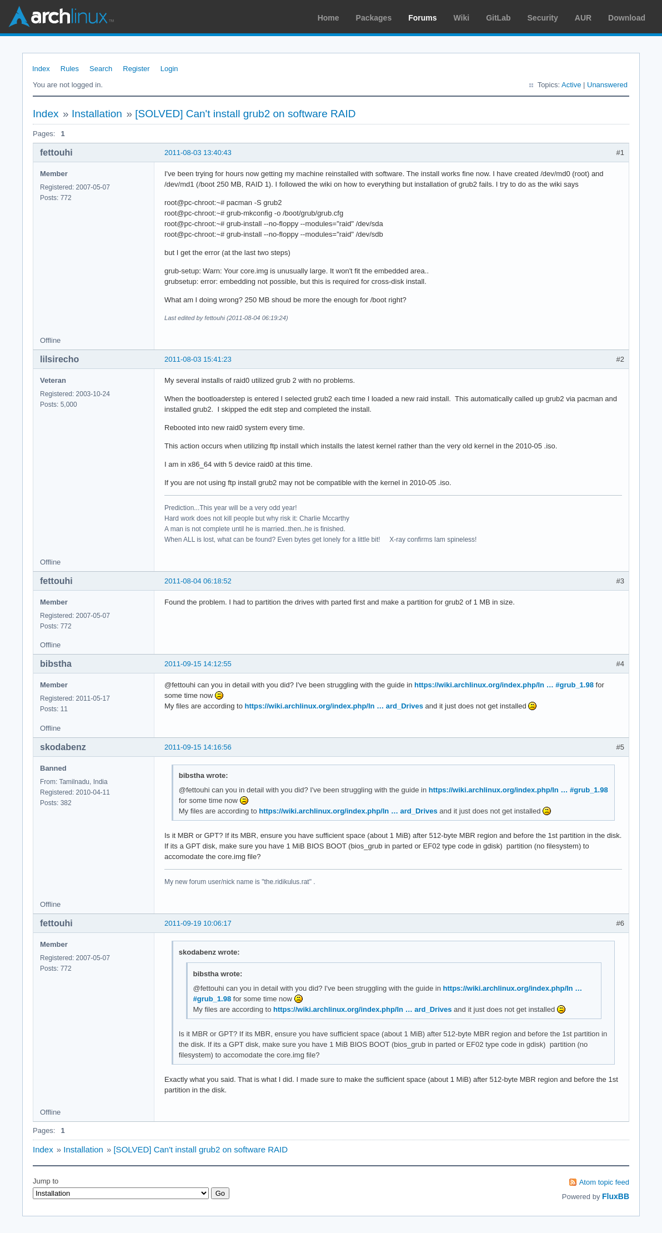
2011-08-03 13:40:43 (198, 152)
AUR (583, 17)
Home (328, 17)
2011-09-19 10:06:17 (198, 923)
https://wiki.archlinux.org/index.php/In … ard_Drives (334, 706)
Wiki (462, 17)
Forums (422, 17)
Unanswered (607, 85)
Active (571, 85)
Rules (70, 68)
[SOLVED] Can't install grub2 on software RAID (245, 113)
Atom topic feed (604, 1182)
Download (626, 17)
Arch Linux (61, 17)
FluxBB (615, 1196)
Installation (97, 113)
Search (100, 68)
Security (543, 17)
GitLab (498, 17)
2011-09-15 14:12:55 (198, 664)
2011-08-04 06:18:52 (198, 581)
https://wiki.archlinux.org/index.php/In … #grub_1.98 (504, 685)
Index (41, 68)
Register (136, 68)
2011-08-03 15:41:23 (198, 359)
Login (169, 68)
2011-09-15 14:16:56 (198, 747)
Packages (374, 17)
